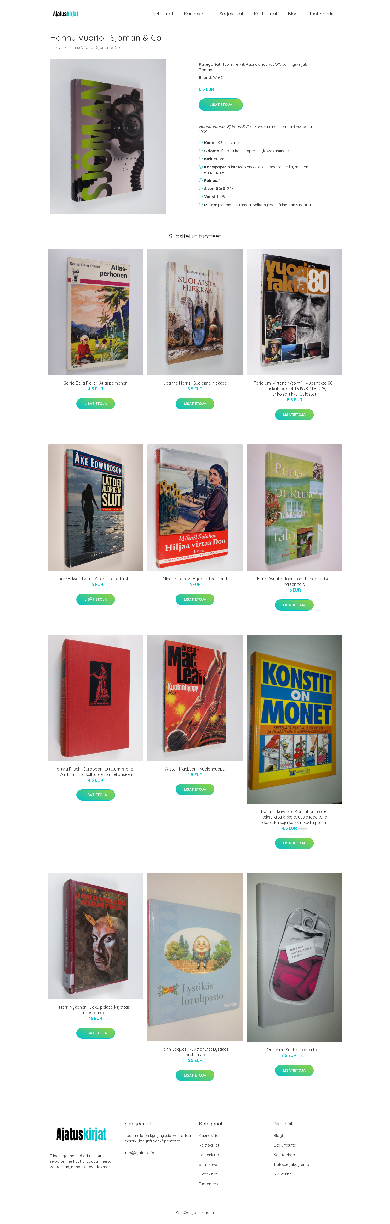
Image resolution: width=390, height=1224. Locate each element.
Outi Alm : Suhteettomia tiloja (294, 1052)
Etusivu (56, 49)
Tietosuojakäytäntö (291, 1167)
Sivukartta (282, 1176)
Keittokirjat (265, 15)
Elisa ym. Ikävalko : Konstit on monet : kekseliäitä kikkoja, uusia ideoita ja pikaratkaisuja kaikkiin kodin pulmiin (294, 820)
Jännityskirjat (294, 66)
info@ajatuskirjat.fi (141, 1155)
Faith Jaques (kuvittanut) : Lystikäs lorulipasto (195, 1054)
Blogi (293, 15)
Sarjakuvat (231, 15)
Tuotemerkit (322, 15)
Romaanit (207, 72)
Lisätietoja (221, 107)
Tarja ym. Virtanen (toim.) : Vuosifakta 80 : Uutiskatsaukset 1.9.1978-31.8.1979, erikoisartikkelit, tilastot (294, 391)
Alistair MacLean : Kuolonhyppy (195, 771)
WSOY (274, 66)
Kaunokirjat (196, 15)
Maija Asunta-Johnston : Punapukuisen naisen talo (294, 584)
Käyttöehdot (284, 1157)
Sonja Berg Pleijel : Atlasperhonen (96, 386)
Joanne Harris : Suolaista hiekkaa (195, 386)
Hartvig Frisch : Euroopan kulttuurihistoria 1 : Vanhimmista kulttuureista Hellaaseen (96, 774)
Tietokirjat (162, 15)
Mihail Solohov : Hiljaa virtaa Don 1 (195, 581)
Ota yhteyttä (284, 1147)
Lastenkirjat (209, 1157)
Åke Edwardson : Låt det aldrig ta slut (96, 581)
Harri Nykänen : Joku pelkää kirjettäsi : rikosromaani (96, 1012)
